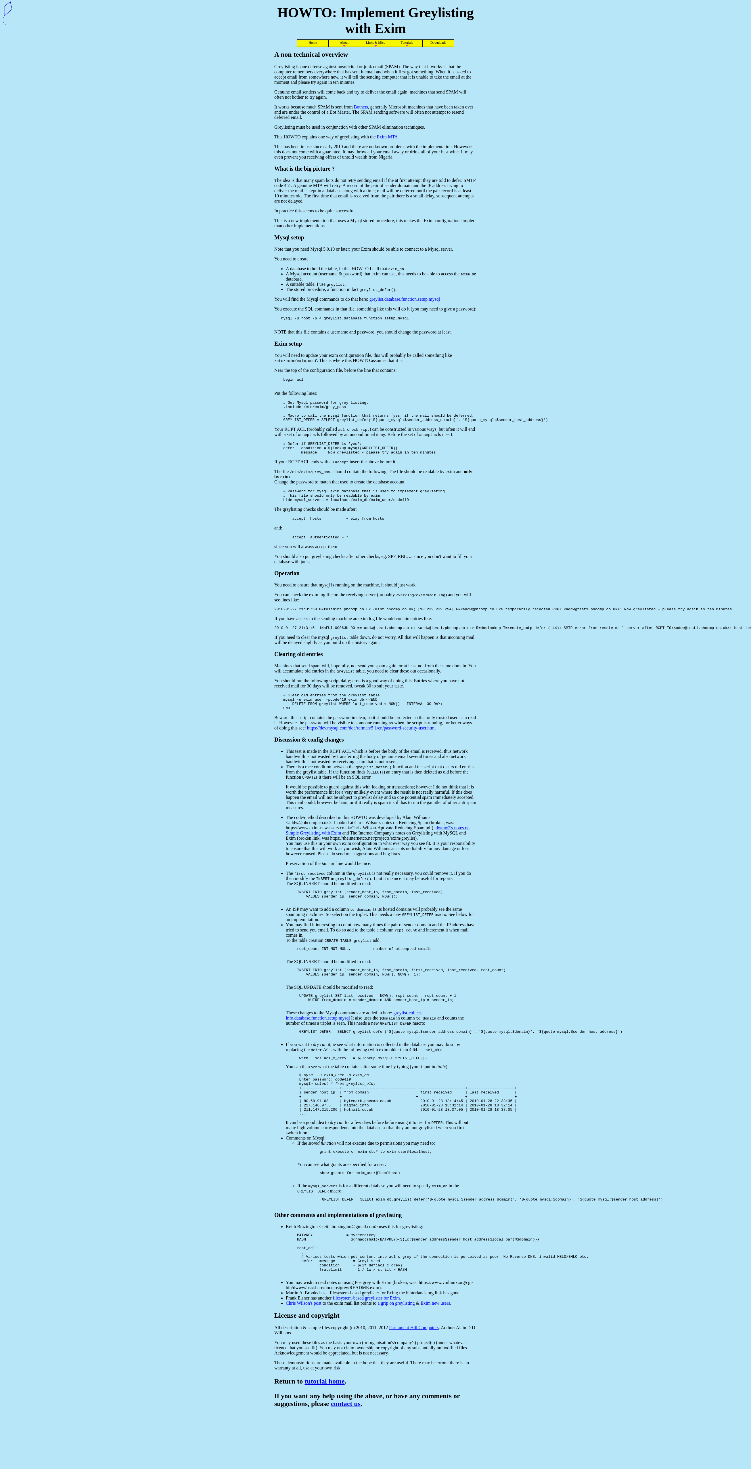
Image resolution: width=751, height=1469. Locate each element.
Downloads (438, 43)
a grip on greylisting (396, 1357)
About (344, 43)
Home (313, 43)
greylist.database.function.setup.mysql (404, 299)
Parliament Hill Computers (413, 1382)
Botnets (361, 106)
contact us (346, 1458)
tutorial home (324, 1435)
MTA (393, 136)
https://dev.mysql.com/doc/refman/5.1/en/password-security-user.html (371, 747)
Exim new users (435, 1357)
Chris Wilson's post (303, 1357)
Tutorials (407, 43)
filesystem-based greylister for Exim (366, 1352)
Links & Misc (375, 43)
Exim (382, 136)
